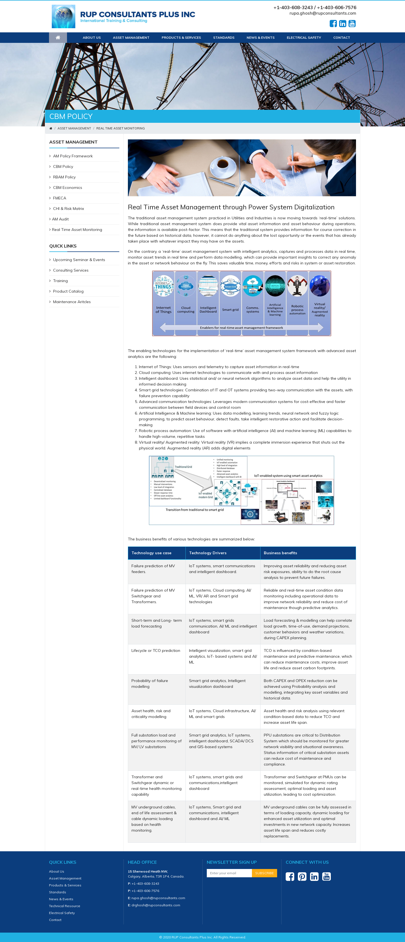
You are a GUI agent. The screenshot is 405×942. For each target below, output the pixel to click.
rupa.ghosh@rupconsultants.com (323, 13)
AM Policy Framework (71, 155)
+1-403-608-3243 (145, 883)
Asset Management (131, 37)
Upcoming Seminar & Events (77, 259)
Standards (223, 37)
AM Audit (59, 219)
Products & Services (181, 37)
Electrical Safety (304, 37)
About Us (92, 37)
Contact (341, 37)
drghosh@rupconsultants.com (155, 905)
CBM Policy (61, 166)
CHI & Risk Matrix (66, 208)
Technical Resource (64, 906)
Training (58, 280)
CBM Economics (65, 187)
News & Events (261, 37)
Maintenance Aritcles (70, 301)
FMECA (57, 198)
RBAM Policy (62, 177)
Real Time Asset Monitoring (75, 229)
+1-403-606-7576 (145, 891)
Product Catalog (66, 291)
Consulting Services (69, 270)
